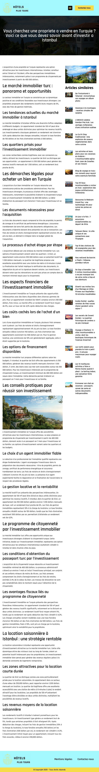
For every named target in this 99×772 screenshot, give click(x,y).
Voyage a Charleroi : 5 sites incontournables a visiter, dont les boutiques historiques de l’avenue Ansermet (85, 335)
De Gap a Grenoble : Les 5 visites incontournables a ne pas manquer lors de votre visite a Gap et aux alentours (85, 274)
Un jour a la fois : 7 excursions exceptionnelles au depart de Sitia (83, 220)
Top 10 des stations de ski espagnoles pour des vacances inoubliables (85, 248)
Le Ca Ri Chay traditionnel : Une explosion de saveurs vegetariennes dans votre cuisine (84, 139)
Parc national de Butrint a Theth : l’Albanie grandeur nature (85, 260)
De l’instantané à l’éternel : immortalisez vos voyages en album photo (85, 97)
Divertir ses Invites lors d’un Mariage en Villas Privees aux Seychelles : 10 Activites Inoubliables (85, 290)
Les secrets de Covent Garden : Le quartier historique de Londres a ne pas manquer (85, 319)
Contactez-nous (85, 759)
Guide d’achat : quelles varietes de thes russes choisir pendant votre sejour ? (85, 305)
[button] (70, 8)
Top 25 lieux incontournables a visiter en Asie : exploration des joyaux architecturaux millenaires (85, 188)
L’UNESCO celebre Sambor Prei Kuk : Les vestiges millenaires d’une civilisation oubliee (85, 124)
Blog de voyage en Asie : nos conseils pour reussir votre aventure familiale (85, 173)
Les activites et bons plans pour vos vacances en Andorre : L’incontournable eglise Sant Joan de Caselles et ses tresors (85, 157)
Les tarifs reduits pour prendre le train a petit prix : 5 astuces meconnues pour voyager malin (85, 352)
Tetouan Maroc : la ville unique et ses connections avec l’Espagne (84, 235)
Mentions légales (63, 759)
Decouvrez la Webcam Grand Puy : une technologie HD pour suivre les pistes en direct (84, 204)
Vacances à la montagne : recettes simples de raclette (85, 110)
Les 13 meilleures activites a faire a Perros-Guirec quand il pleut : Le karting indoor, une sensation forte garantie (85, 370)
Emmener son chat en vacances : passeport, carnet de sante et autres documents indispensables (84, 388)
